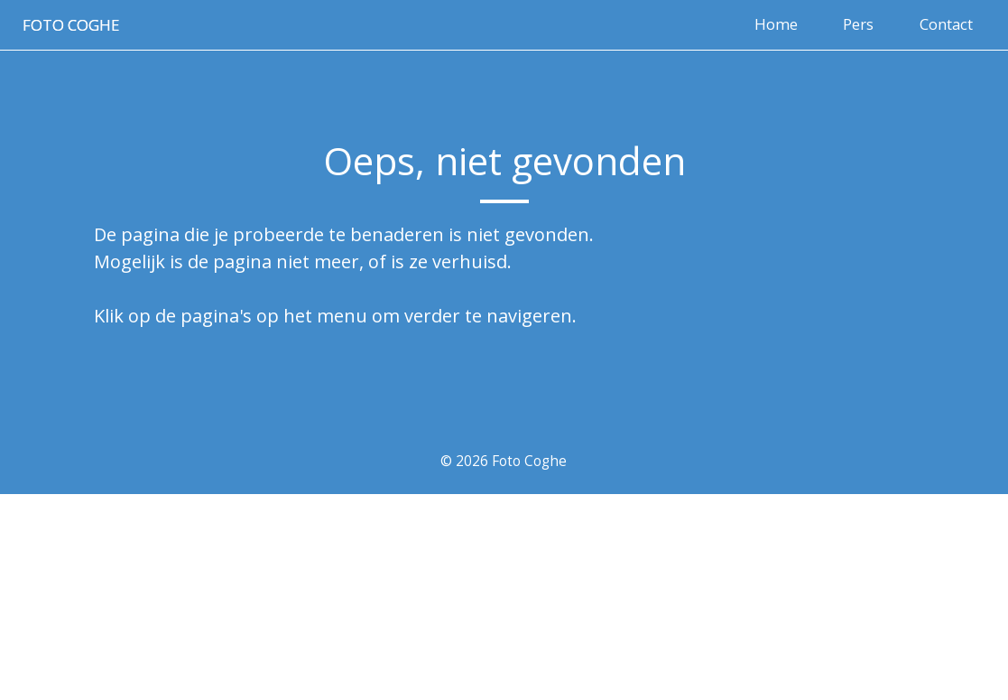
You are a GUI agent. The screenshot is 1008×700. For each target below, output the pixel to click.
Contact (946, 24)
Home (776, 24)
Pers (858, 24)
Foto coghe (71, 24)
